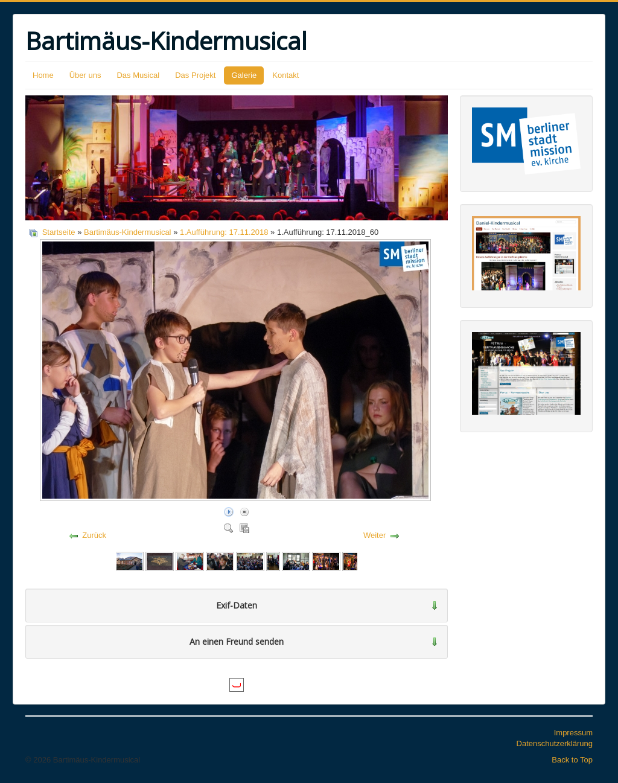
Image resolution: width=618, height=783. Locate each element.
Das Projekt (195, 75)
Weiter (374, 535)
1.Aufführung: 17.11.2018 (224, 232)
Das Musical (137, 75)
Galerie (243, 75)
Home (43, 75)
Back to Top (572, 759)
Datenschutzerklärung (555, 743)
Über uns (85, 75)
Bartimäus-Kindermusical (127, 232)
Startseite (58, 232)
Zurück (94, 535)
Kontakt (285, 75)
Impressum (573, 732)
